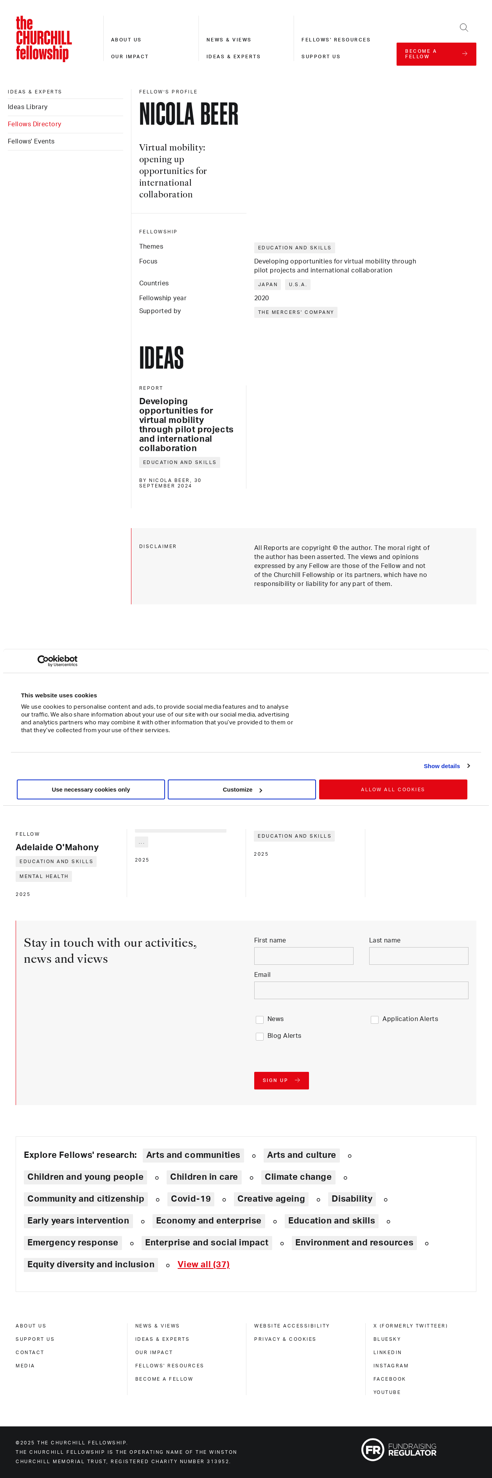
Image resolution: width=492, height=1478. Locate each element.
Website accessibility (292, 1326)
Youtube (387, 1392)
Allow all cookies (393, 789)
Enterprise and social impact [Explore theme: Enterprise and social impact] (207, 1242)
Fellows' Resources (170, 1365)
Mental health (44, 876)
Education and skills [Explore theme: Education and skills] (331, 1220)
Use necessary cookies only (91, 789)
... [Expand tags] (142, 842)
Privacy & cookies (285, 1339)
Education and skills (295, 247)
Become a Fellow (164, 1379)
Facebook (389, 1379)
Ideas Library (28, 107)
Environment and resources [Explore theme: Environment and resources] (354, 1242)
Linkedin (387, 1352)
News (276, 1019)
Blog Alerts (285, 1036)
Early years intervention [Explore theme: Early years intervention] (78, 1220)
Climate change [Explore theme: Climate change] (298, 1177)
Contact (30, 1352)
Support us (321, 56)
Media (25, 1365)
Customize (242, 789)
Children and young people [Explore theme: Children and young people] (85, 1177)
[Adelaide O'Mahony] (67, 841)
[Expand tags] (204, 1265)
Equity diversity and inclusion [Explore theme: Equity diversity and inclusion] (90, 1264)
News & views (229, 40)
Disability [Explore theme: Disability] (352, 1199)
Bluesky (387, 1339)
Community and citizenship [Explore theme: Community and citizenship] (85, 1199)
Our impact (130, 56)
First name (270, 940)
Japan (268, 284)
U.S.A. (298, 284)
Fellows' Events (31, 141)
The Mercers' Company (296, 312)
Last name (385, 940)
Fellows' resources (336, 40)
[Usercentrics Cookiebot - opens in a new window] (43, 661)
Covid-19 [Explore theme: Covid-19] (191, 1199)
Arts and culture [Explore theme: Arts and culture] (301, 1155)
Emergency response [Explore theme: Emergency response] (73, 1242)
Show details (442, 766)
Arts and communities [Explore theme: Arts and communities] (193, 1155)
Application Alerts (410, 1019)
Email (262, 975)
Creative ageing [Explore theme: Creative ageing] (271, 1199)
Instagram (391, 1365)
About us (126, 40)
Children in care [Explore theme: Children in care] (204, 1177)
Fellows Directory (34, 124)
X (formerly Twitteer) (410, 1326)
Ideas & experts (233, 56)
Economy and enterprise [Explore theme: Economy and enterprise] (209, 1220)
